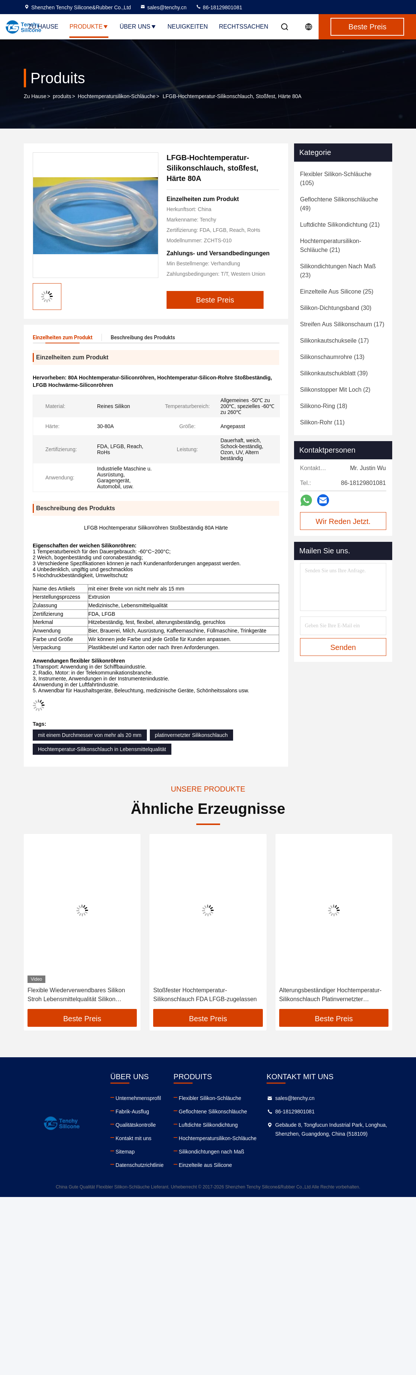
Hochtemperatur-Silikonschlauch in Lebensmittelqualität (102, 749)
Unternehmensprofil (138, 1098)
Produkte (89, 26)
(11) (322, 422)
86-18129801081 (219, 7)
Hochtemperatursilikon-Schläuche (116, 96)
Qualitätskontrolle (136, 1125)
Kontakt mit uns (134, 1138)
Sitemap (125, 1152)
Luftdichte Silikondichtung (208, 1125)
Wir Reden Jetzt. (343, 521)
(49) (339, 203)
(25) (336, 291)
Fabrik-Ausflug (132, 1111)
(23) (338, 270)
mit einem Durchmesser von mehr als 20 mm (90, 735)
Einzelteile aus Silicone (205, 1165)
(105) (335, 178)
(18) (323, 406)
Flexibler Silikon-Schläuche (210, 1098)
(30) (335, 308)
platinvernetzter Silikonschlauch (191, 735)
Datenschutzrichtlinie (140, 1165)
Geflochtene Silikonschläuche (213, 1111)
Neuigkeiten (188, 26)
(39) (334, 373)
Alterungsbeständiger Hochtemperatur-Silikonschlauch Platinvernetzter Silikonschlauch (330, 995)
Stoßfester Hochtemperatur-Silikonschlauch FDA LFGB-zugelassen (205, 994)
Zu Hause (43, 26)
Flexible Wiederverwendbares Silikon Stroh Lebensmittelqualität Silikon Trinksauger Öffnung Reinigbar (76, 995)
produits (62, 96)
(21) (340, 224)
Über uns (138, 26)
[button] (38, 924)
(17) (342, 324)
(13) (332, 357)
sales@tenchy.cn (163, 7)
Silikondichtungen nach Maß (211, 1152)
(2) (335, 389)
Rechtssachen (243, 26)
